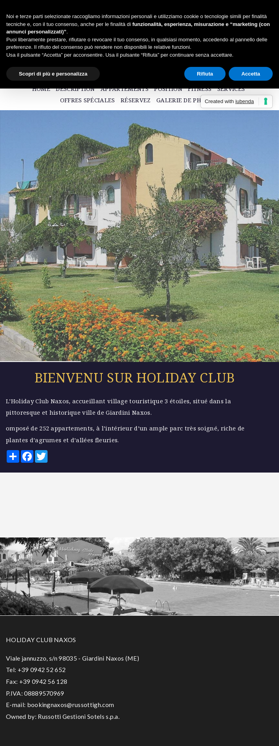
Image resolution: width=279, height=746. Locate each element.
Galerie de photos (186, 100)
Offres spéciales (87, 100)
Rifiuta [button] (205, 74)
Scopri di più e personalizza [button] (53, 74)
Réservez (136, 100)
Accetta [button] (250, 74)
